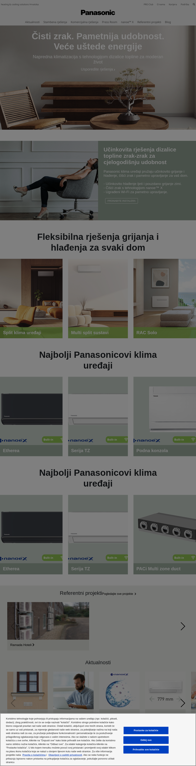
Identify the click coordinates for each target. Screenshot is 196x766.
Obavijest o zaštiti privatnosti (65, 755)
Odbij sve (146, 740)
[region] (98, 739)
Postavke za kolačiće (146, 730)
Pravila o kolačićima (34, 755)
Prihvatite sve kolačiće (146, 749)
